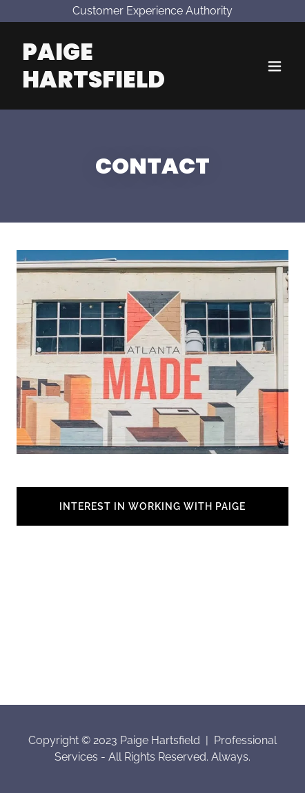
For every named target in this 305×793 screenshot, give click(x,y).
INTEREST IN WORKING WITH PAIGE (152, 506)
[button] (274, 66)
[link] (111, 83)
